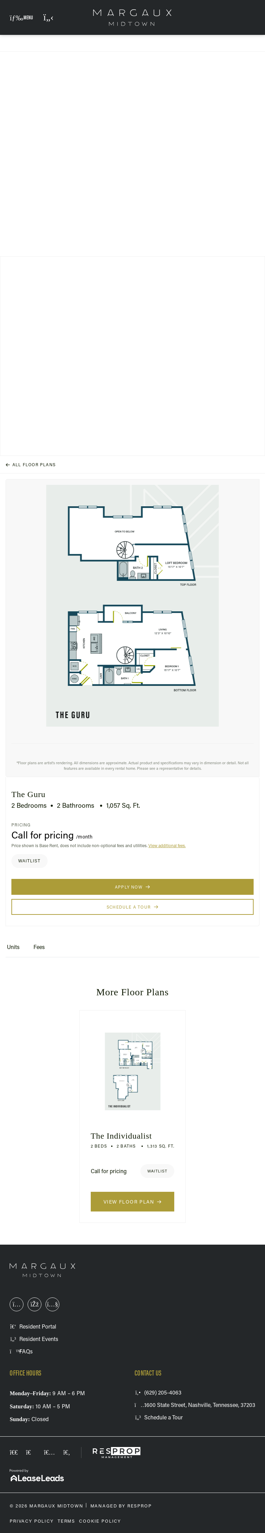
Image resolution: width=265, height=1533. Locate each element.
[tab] (13, 950)
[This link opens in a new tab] (16, 1304)
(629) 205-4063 (48, 22)
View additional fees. (167, 845)
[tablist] (132, 950)
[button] (21, 17)
